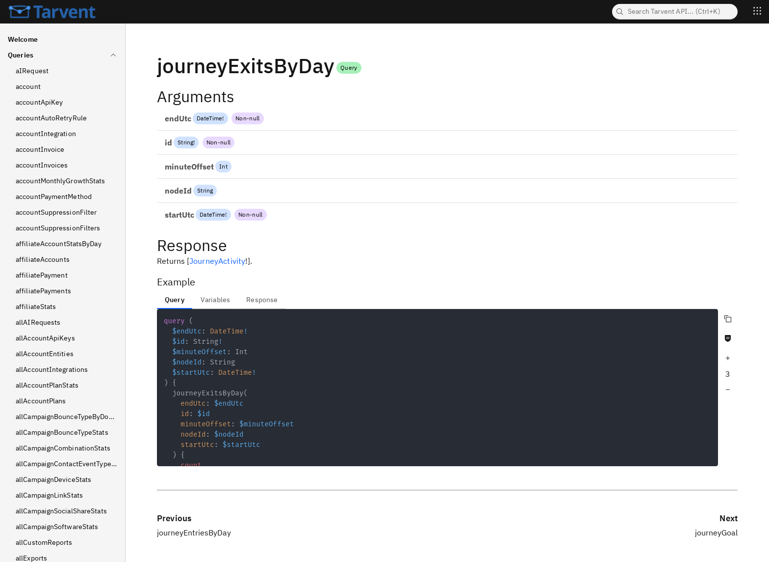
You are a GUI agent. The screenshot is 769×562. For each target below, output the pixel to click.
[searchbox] (675, 12)
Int (223, 166)
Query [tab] (174, 299)
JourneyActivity (217, 261)
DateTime (209, 118)
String (185, 142)
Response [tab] (262, 299)
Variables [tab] (215, 299)
